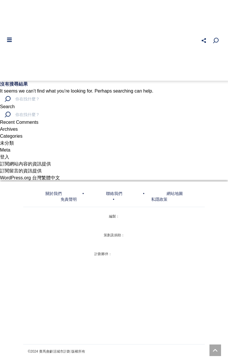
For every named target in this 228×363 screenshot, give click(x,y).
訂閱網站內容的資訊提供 (25, 163)
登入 (4, 156)
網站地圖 (175, 193)
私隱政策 (159, 199)
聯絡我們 (114, 193)
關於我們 (53, 193)
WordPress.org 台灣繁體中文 (30, 177)
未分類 (7, 143)
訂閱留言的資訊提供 (21, 170)
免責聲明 (69, 199)
